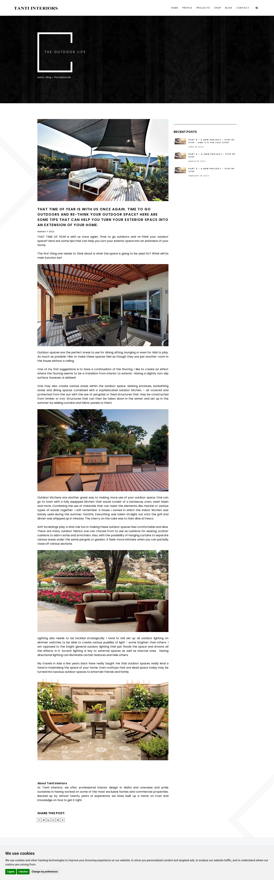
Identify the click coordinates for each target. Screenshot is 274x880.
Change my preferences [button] (45, 871)
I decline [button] (23, 871)
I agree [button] (11, 871)
